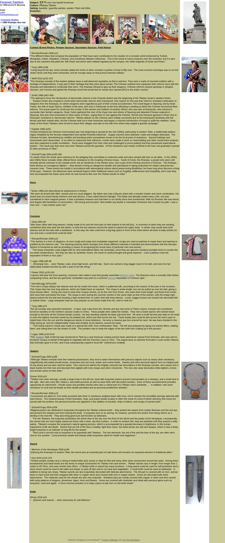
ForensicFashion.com (9, 15)
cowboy (40, 337)
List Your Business (131, 540)
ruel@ (2, 12)
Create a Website (110, 540)
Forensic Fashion (11, 2)
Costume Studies (10, 20)
